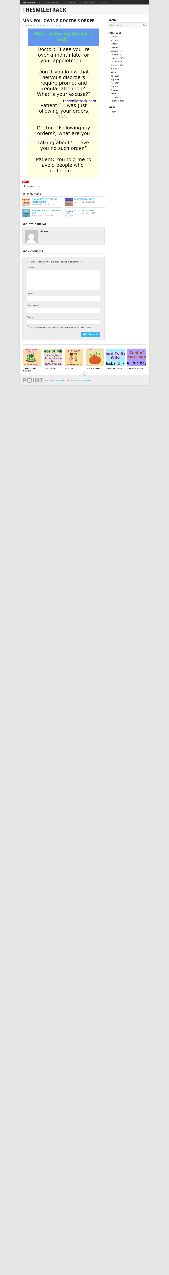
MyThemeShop (83, 380)
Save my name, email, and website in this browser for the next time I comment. (62, 328)
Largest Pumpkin (98, 2)
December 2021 (117, 54)
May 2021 (115, 79)
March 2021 (116, 87)
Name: (30, 293)
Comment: (31, 267)
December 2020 (117, 97)
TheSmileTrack (44, 10)
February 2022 (117, 47)
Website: (30, 317)
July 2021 (114, 72)
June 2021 (115, 76)
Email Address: (33, 305)
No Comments (55, 25)
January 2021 (116, 94)
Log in (113, 111)
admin (24, 25)
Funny (45, 25)
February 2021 (117, 90)
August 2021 (116, 69)
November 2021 (117, 58)
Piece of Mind (69, 2)
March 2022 (116, 44)
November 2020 (117, 101)
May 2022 (115, 37)
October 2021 (116, 62)
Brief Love (83, 2)
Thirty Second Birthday (48, 2)
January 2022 (116, 51)
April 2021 (115, 83)
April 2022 (115, 40)
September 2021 (117, 65)
